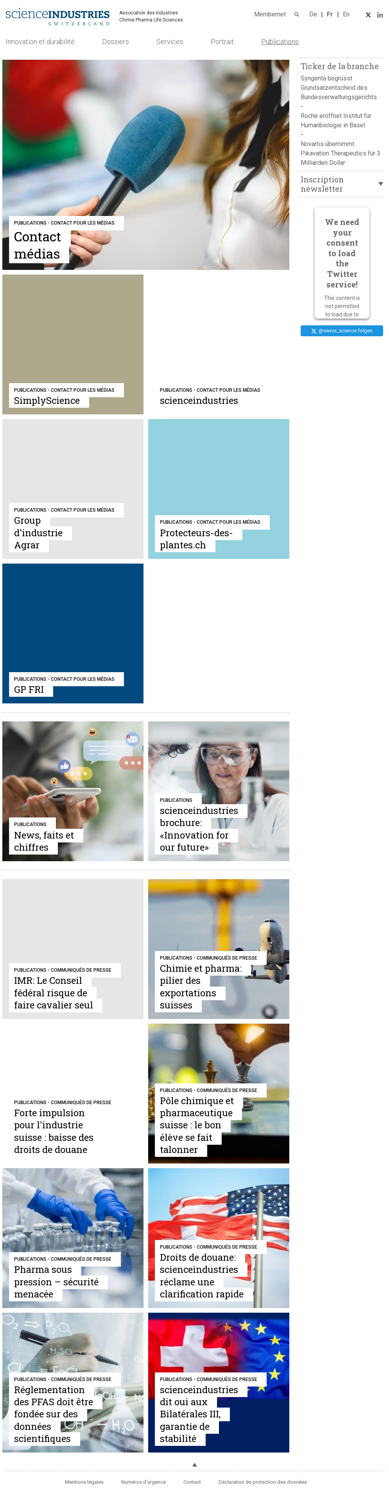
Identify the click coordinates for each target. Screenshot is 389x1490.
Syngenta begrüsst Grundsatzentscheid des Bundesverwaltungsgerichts (339, 88)
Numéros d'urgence (143, 1482)
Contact (192, 1482)
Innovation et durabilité (40, 41)
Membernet (270, 14)
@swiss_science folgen (342, 331)
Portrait (222, 41)
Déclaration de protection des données (263, 1482)
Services (169, 41)
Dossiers (115, 41)
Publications (280, 41)
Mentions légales (84, 1482)
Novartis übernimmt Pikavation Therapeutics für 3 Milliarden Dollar (340, 153)
